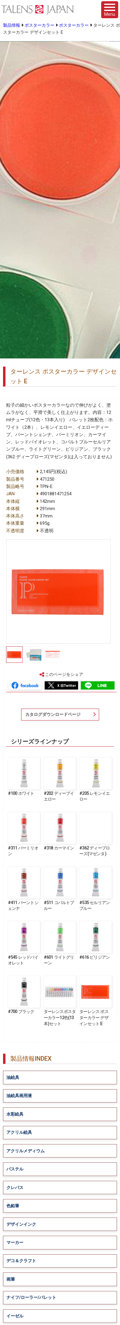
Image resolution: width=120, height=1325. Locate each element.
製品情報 (11, 25)
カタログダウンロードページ (53, 714)
